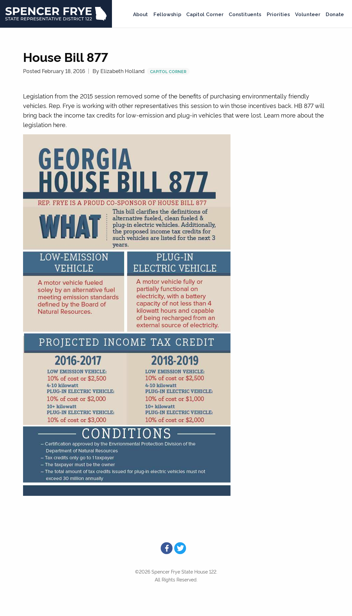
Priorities (278, 14)
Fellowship (167, 14)
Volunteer (307, 14)
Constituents (245, 14)
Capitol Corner (205, 14)
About (140, 14)
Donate (335, 14)
